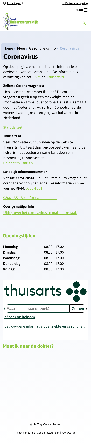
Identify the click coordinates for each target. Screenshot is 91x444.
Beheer (57, 424)
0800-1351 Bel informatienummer (30, 198)
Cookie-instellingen (48, 432)
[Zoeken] (84, 23)
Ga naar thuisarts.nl (18, 163)
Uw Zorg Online (42, 424)
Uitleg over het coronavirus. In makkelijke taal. (40, 212)
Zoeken (78, 308)
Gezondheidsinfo (42, 48)
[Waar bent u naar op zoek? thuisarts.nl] (36, 308)
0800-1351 (33, 188)
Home (8, 48)
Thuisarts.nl (55, 77)
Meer (21, 48)
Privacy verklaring (24, 432)
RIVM (36, 77)
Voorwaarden (69, 432)
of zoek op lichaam (19, 317)
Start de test (12, 127)
